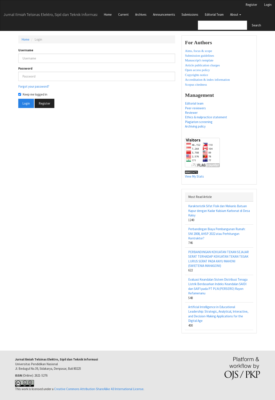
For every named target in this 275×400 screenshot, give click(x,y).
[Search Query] (222, 25)
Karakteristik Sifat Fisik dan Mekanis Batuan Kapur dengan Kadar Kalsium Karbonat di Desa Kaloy (219, 210)
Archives (141, 14)
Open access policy (197, 70)
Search (256, 25)
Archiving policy (195, 126)
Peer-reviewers (195, 108)
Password (25, 68)
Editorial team (194, 103)
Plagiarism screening (198, 122)
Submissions (190, 14)
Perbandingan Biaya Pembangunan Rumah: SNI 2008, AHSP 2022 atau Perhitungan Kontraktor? (216, 233)
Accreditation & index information (207, 79)
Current (123, 14)
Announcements (164, 14)
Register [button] (44, 103)
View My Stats (194, 176)
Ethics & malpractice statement (206, 117)
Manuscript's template (199, 60)
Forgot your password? (33, 86)
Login (268, 5)
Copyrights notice (196, 75)
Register (251, 5)
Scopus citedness (196, 84)
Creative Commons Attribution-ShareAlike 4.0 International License (99, 389)
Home (108, 14)
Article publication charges (202, 65)
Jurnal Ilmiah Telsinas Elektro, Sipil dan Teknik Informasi (50, 14)
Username (25, 50)
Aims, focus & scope (198, 51)
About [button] (235, 14)
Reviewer (191, 113)
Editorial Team (214, 14)
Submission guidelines (199, 55)
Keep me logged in (32, 94)
